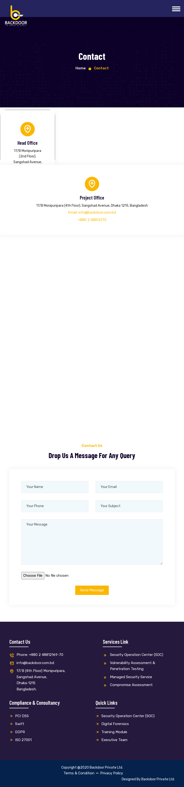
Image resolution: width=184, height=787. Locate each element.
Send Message (92, 590)
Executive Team (111, 740)
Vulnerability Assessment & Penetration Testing (129, 666)
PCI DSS (19, 716)
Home (80, 68)
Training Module (111, 732)
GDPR (17, 732)
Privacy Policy (111, 773)
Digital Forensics (112, 724)
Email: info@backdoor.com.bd (92, 212)
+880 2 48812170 (92, 220)
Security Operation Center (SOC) (133, 655)
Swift (16, 724)
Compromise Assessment (128, 685)
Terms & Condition (78, 773)
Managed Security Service (127, 677)
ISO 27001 (20, 740)
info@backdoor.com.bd (31, 663)
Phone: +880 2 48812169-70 (36, 655)
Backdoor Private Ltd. (158, 779)
